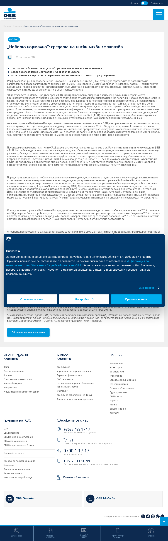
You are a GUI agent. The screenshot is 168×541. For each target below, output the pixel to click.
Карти (6, 367)
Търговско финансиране (69, 375)
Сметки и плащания (14, 371)
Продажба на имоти (14, 453)
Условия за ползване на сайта (19, 461)
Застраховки (10, 387)
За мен (134, 3)
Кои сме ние (116, 363)
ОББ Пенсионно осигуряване (18, 437)
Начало (7, 26)
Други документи (118, 392)
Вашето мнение (118, 409)
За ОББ (116, 355)
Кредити (8, 375)
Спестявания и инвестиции (18, 379)
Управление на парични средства (74, 371)
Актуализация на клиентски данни (21, 392)
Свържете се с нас (72, 420)
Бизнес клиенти (64, 357)
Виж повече (147, 287)
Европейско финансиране (123, 380)
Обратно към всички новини (28, 332)
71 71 (69, 440)
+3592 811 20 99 (77, 461)
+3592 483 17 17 (77, 429)
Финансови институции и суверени (75, 399)
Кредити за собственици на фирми (74, 395)
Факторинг (62, 391)
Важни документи (13, 473)
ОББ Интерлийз (11, 433)
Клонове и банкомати (76, 477)
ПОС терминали (65, 379)
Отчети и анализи (119, 384)
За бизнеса (157, 3)
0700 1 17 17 (76, 450)
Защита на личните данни (17, 469)
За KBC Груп (116, 367)
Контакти (114, 413)
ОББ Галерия (116, 396)
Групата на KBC (17, 420)
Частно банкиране (13, 383)
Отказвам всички (31, 299)
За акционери (117, 371)
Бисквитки (9, 465)
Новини (17, 26)
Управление (116, 376)
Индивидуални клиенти (16, 357)
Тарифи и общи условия (122, 388)
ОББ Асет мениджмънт (15, 441)
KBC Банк (14, 39)
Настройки (84, 299)
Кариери (114, 400)
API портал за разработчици (18, 477)
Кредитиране (63, 367)
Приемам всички (136, 299)
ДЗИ (6, 428)
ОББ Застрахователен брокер (19, 445)
